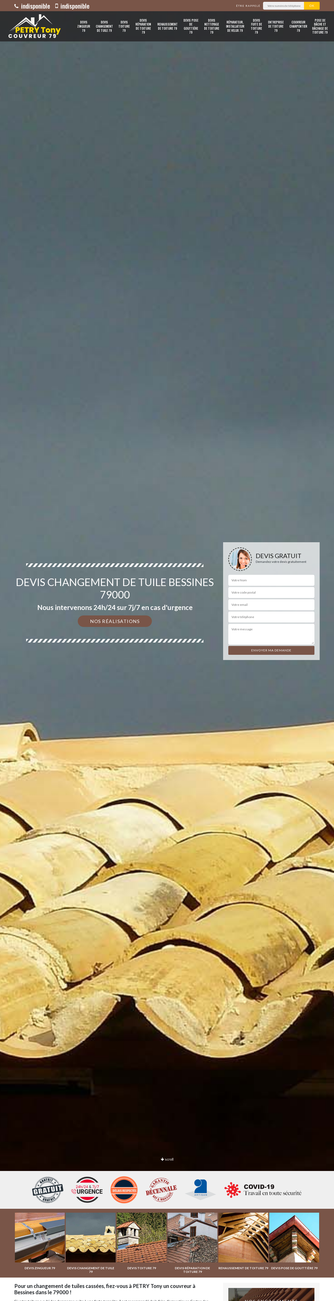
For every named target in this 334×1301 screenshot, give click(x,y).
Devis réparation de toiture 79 (143, 26)
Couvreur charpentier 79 (298, 26)
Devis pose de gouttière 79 (190, 26)
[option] (167, 650)
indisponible (32, 5)
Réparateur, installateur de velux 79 (235, 26)
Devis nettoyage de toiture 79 (211, 26)
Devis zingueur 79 (83, 26)
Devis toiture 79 (124, 26)
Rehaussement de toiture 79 (167, 26)
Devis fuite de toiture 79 (256, 26)
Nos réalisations (115, 621)
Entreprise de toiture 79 (276, 26)
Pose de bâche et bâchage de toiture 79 (320, 26)
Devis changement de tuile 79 (104, 26)
